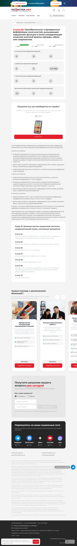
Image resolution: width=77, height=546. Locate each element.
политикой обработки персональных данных (45, 411)
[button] (57, 297)
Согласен (35, 541)
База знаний (30, 15)
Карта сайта (63, 542)
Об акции (56, 3)
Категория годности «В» (18, 455)
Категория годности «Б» (48, 453)
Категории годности (17, 453)
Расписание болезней (48, 455)
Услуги (13, 15)
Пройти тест (38, 137)
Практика (21, 15)
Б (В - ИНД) (53, 68)
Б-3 (17, 93)
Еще (38, 15)
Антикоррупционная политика (58, 538)
